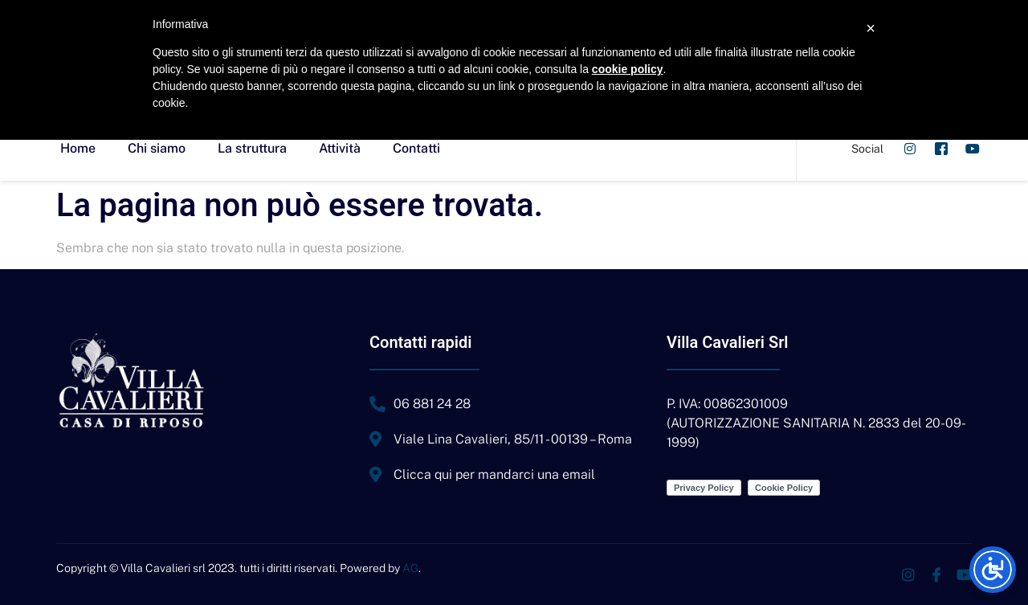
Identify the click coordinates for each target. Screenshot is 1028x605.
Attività (340, 148)
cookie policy (627, 69)
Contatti (416, 148)
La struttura (252, 148)
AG (410, 568)
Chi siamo (157, 148)
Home (78, 148)
